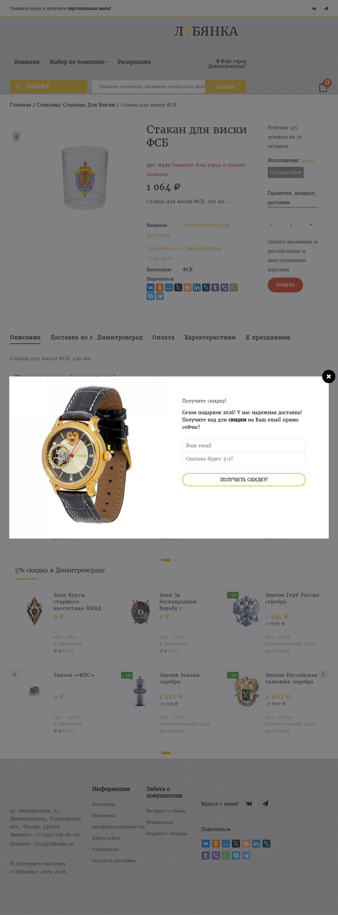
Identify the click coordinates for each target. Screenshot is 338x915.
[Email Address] (244, 445)
